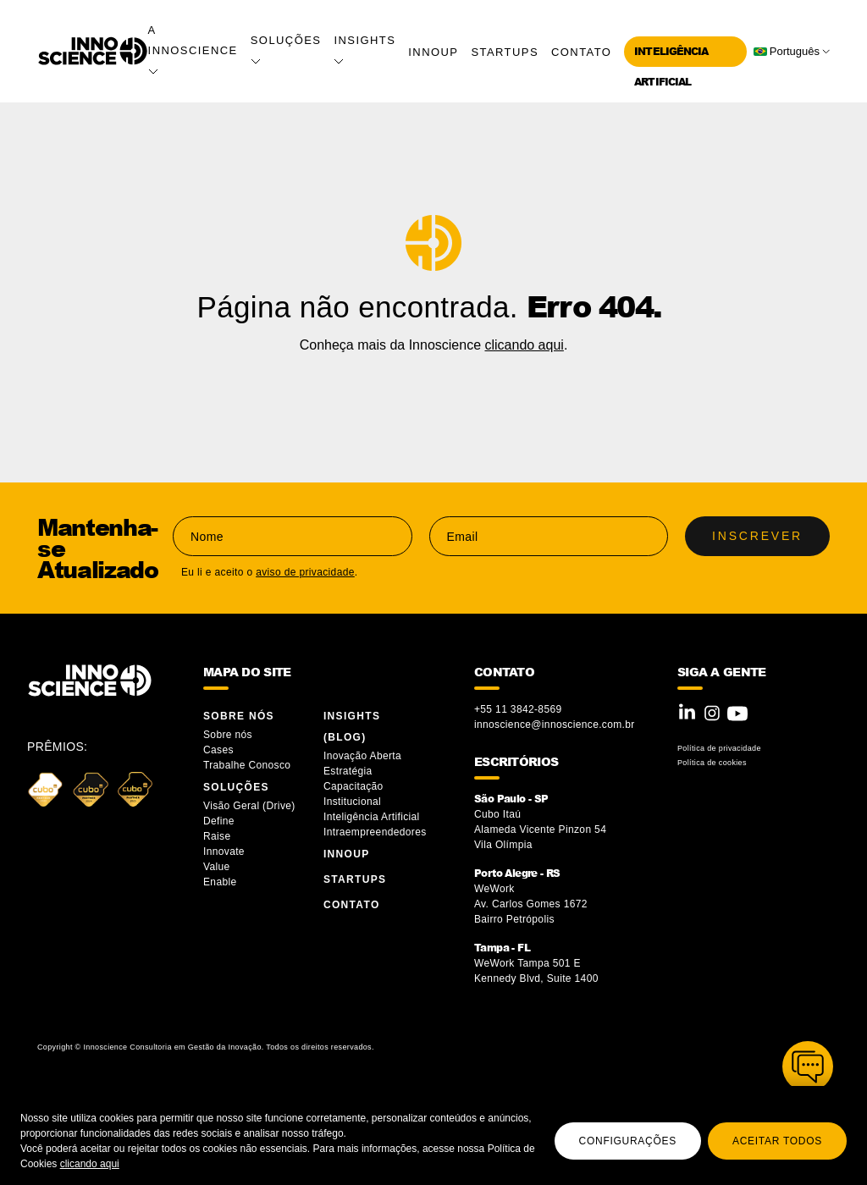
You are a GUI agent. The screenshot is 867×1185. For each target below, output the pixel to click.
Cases (218, 750)
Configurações (627, 1141)
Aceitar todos (777, 1141)
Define (219, 821)
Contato (581, 52)
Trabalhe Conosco (246, 765)
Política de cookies (712, 762)
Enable (220, 882)
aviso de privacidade (305, 572)
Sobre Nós (238, 716)
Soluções (236, 787)
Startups (504, 52)
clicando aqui (89, 1164)
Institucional (352, 801)
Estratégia (348, 771)
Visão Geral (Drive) (250, 806)
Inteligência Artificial (371, 817)
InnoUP (433, 52)
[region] (433, 1135)
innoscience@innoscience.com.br (554, 724)
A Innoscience (193, 49)
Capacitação (353, 786)
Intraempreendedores (375, 832)
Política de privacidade (719, 748)
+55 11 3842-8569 (518, 709)
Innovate (224, 851)
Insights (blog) (351, 726)
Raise (216, 836)
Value (216, 867)
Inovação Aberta (362, 756)
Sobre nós (227, 735)
